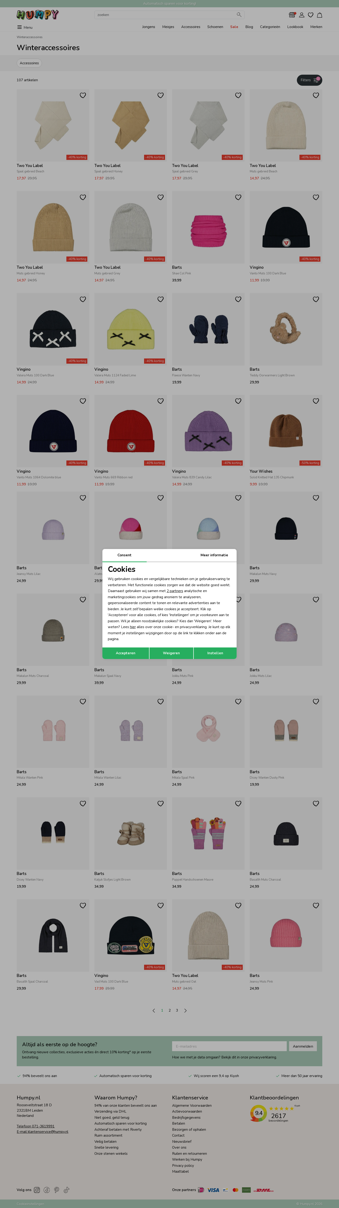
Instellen (215, 653)
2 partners (175, 591)
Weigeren (171, 653)
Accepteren (125, 653)
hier (133, 627)
